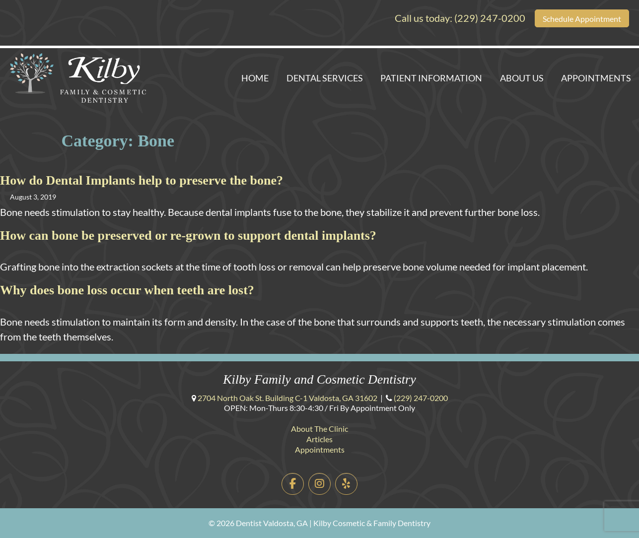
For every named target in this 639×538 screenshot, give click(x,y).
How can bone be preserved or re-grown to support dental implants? (188, 235)
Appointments (596, 77)
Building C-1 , (287, 398)
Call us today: (460, 18)
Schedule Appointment (582, 18)
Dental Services (324, 77)
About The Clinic (319, 428)
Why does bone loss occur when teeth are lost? (127, 290)
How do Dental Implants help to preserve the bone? (141, 180)
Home (255, 77)
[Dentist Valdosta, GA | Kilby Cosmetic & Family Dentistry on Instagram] (319, 484)
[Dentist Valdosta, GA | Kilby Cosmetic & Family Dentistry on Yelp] (346, 484)
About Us (522, 77)
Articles (319, 439)
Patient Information (431, 77)
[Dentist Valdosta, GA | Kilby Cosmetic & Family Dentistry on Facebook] (293, 484)
